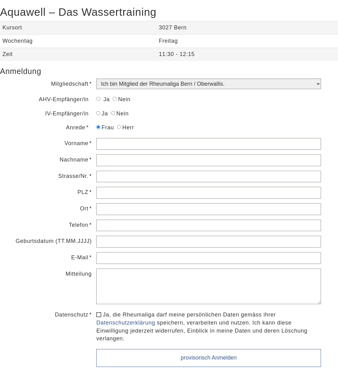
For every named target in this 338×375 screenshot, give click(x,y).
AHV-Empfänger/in (64, 99)
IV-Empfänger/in (67, 113)
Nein (121, 99)
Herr (125, 127)
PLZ (82, 192)
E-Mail (80, 257)
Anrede (75, 127)
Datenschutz (71, 315)
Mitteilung (79, 274)
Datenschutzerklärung (125, 323)
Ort (84, 208)
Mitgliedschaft (70, 84)
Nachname (73, 160)
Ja (103, 99)
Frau (105, 127)
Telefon (78, 225)
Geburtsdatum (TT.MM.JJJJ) (53, 241)
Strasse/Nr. (73, 176)
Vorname (76, 143)
